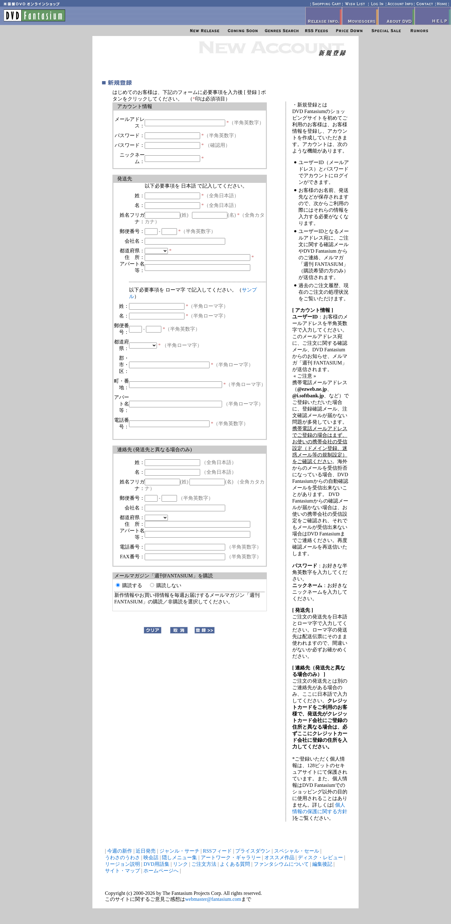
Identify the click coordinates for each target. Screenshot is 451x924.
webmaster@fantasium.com (213, 899)
